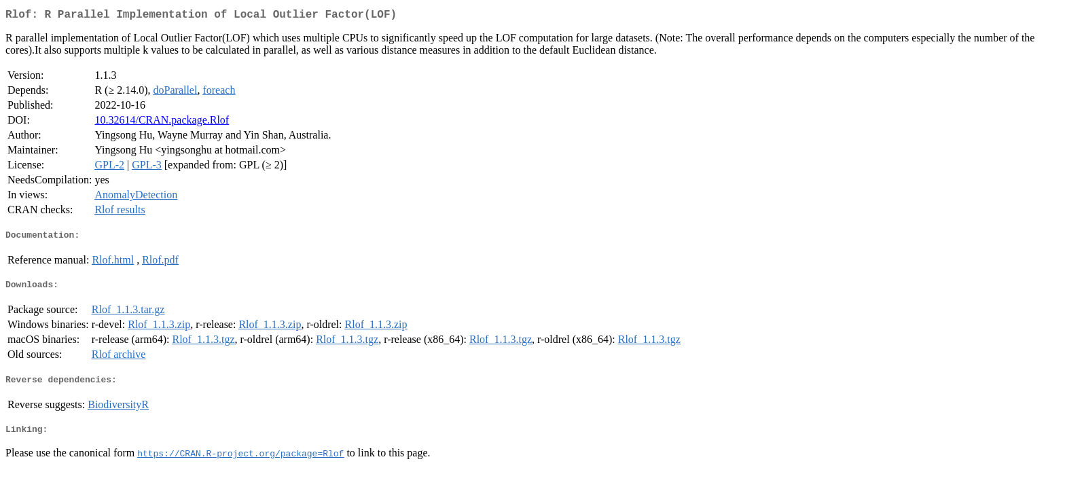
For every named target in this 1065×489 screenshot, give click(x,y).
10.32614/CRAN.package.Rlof (161, 122)
